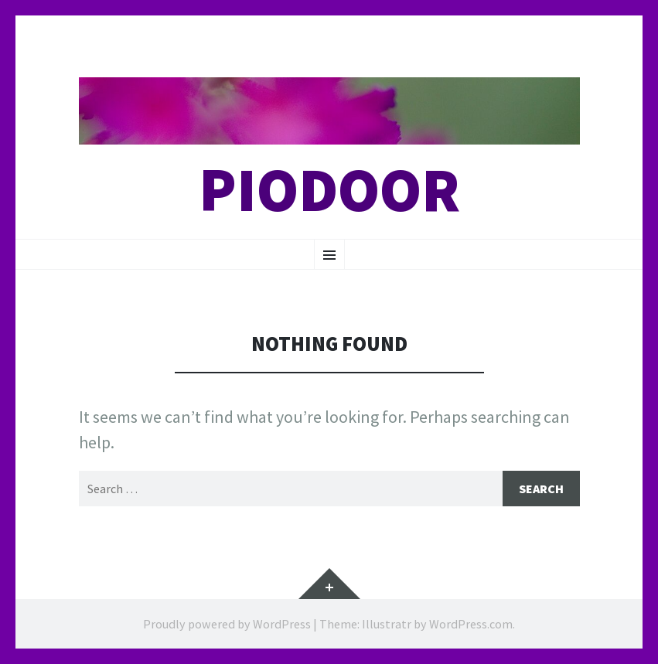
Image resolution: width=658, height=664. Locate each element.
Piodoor (329, 189)
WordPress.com (471, 624)
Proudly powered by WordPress (227, 624)
